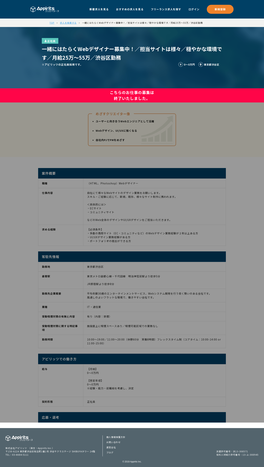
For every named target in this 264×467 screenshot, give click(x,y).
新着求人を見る (99, 9)
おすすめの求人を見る (130, 9)
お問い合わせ (113, 442)
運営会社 (111, 447)
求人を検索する (68, 22)
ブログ (109, 452)
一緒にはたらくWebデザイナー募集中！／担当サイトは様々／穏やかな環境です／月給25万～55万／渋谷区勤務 (142, 22)
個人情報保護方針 (115, 437)
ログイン (193, 9)
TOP (52, 22)
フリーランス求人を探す (166, 9)
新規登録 (220, 9)
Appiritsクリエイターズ (19, 438)
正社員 (50, 41)
